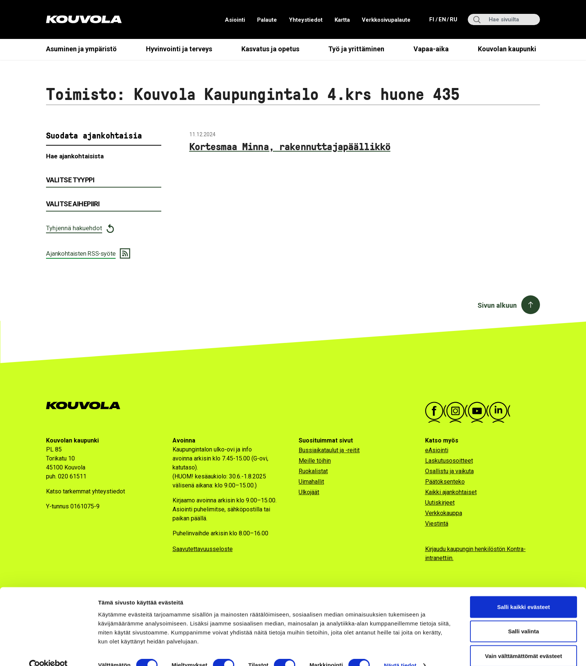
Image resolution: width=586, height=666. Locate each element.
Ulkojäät (309, 492)
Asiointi (235, 19)
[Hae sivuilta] (504, 19)
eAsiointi (436, 450)
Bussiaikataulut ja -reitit (329, 450)
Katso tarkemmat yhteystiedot (85, 491)
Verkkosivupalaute (386, 19)
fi (432, 19)
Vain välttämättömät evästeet (523, 641)
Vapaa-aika (431, 49)
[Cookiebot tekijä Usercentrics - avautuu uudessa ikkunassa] (48, 651)
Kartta (342, 19)
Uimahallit (311, 481)
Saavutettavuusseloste (203, 549)
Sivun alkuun (497, 305)
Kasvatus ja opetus (270, 49)
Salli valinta (523, 617)
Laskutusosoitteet (449, 460)
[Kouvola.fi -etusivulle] (86, 406)
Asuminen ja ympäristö (81, 49)
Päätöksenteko (445, 481)
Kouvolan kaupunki (507, 49)
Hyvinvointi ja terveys (179, 49)
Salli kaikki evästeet (523, 592)
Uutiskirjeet (440, 502)
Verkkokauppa (443, 513)
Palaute (267, 19)
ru (453, 19)
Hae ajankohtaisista (75, 156)
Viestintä (436, 523)
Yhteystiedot (306, 19)
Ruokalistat (313, 471)
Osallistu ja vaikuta (449, 471)
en (442, 19)
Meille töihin (315, 460)
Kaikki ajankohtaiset (451, 492)
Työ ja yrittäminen (356, 49)
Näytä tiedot (400, 651)
